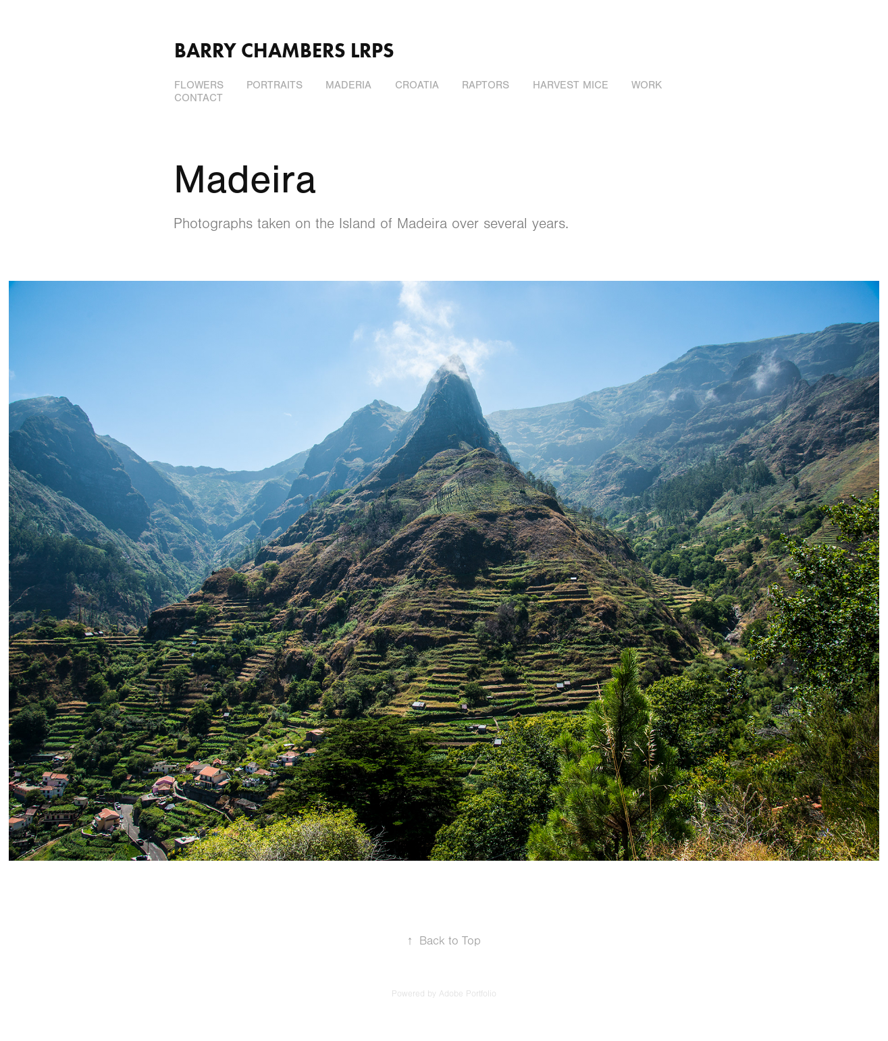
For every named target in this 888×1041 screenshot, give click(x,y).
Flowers (199, 85)
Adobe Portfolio (467, 993)
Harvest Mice (570, 85)
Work (646, 85)
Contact (198, 98)
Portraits (274, 85)
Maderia (348, 85)
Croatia (417, 85)
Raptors (485, 85)
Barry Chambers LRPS (284, 50)
